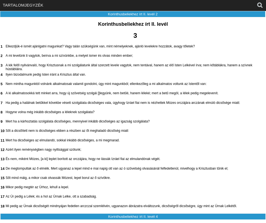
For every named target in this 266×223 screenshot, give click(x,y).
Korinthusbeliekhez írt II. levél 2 (133, 14)
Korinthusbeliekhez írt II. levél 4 (133, 217)
